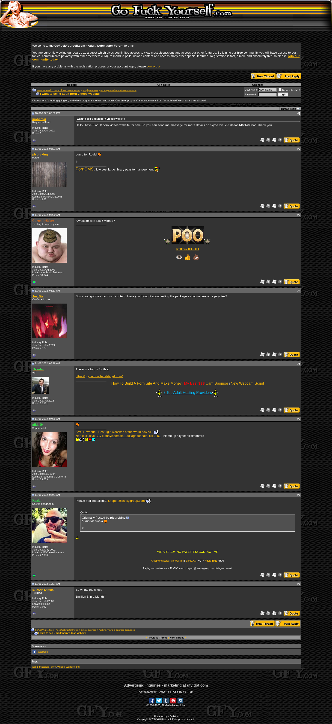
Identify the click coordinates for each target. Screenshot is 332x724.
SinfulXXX (191, 561)
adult (35, 666)
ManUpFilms (177, 561)
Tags (35, 661)
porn (53, 666)
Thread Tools (288, 108)
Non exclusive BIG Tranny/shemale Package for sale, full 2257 (118, 436)
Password (250, 94)
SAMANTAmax (42, 589)
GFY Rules (163, 84)
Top (190, 691)
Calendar (257, 84)
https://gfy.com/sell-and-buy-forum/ (99, 376)
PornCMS (85, 169)
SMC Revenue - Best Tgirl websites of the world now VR (114, 431)
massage (44, 666)
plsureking (40, 154)
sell (78, 666)
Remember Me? (289, 90)
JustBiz (37, 296)
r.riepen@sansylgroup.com (126, 500)
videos (61, 666)
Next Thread (177, 637)
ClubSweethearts (160, 561)
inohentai (39, 119)
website (70, 666)
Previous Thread (158, 637)
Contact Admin (148, 691)
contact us (154, 66)
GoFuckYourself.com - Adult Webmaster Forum (58, 90)
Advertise (165, 691)
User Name (251, 89)
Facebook (42, 651)
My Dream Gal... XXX (187, 249)
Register (72, 84)
